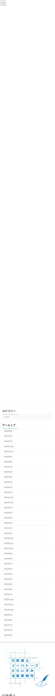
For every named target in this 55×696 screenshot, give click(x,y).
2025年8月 (8, 462)
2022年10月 (8, 610)
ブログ (6, 417)
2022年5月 (8, 635)
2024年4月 (8, 523)
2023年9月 (8, 554)
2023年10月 (8, 549)
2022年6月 (8, 630)
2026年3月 (8, 436)
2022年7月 (8, 625)
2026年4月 (8, 431)
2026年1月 (8, 441)
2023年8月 (8, 559)
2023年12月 (8, 538)
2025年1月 (8, 492)
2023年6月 (8, 569)
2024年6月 (8, 513)
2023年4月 (8, 579)
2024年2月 (8, 528)
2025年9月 (8, 457)
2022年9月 (8, 615)
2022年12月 (8, 600)
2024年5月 (8, 518)
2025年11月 (8, 452)
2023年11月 (8, 543)
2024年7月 (8, 508)
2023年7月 (8, 564)
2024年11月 (8, 503)
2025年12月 (8, 446)
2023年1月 (8, 594)
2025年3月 (8, 482)
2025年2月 (8, 487)
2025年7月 (8, 467)
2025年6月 (8, 472)
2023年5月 (8, 574)
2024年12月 (8, 497)
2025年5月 (8, 477)
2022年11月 (8, 605)
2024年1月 (8, 533)
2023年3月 (8, 584)
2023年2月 (8, 589)
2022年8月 (8, 620)
